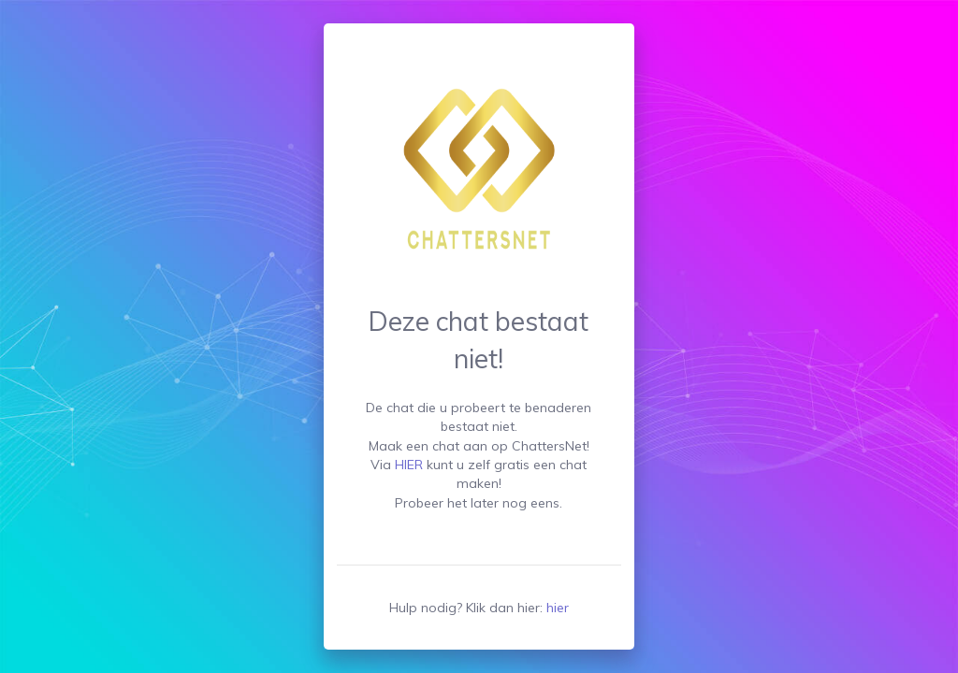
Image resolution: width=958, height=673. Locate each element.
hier (557, 607)
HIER (409, 464)
